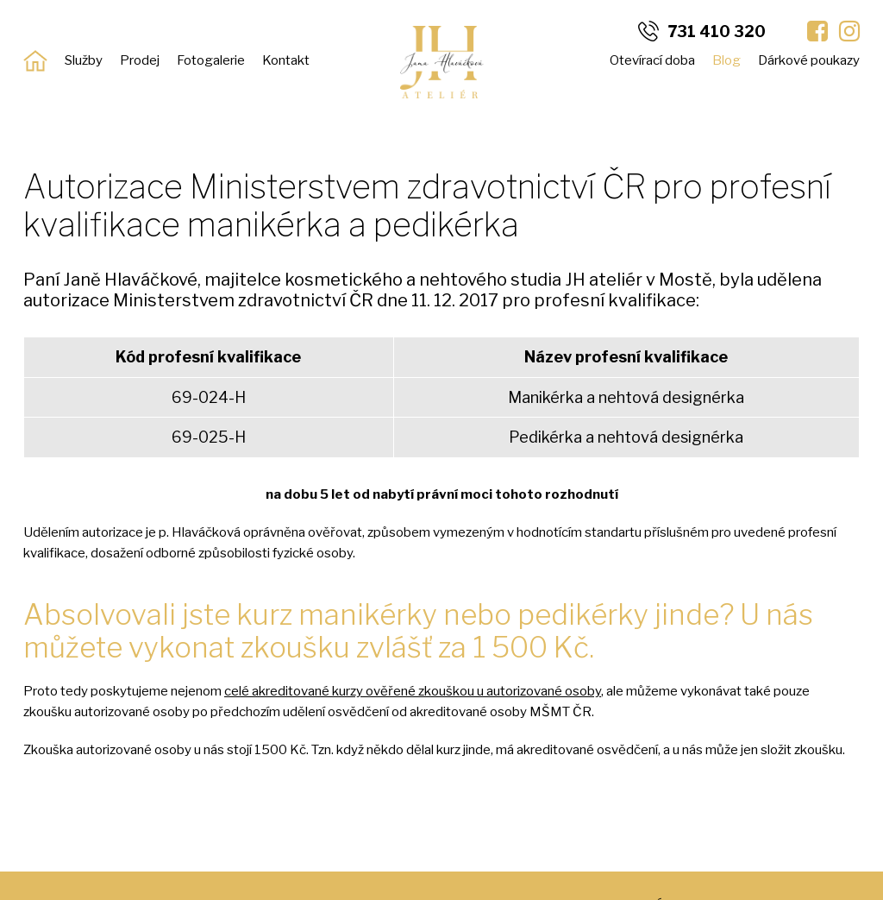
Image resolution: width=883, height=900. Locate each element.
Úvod (35, 60)
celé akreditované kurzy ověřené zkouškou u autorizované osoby (412, 691)
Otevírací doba (652, 60)
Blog (726, 60)
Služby (84, 60)
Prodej (140, 60)
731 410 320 (716, 31)
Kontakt (286, 60)
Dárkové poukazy (809, 60)
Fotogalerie (211, 60)
